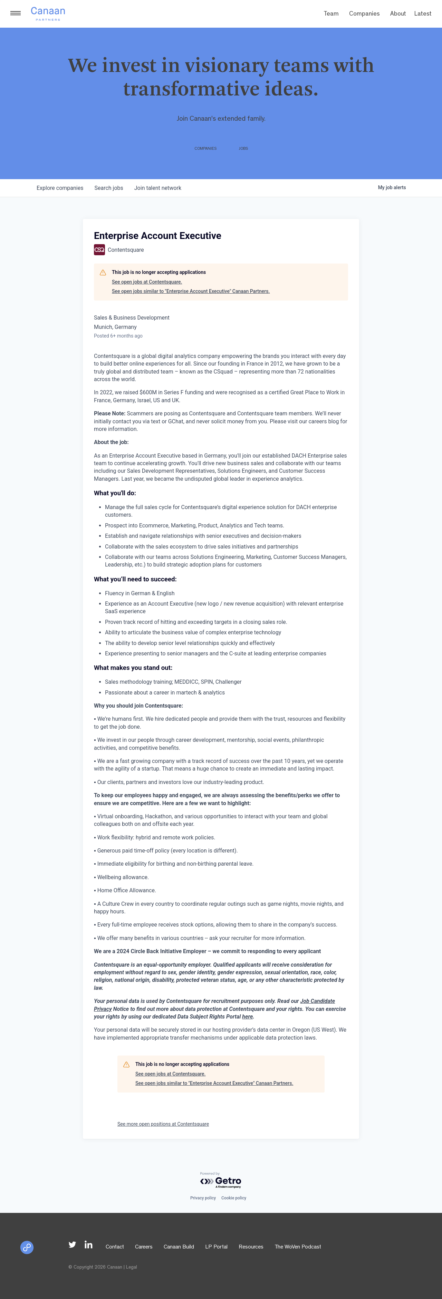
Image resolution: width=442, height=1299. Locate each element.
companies (60, 188)
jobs (108, 188)
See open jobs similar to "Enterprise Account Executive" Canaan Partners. (191, 291)
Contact (115, 1247)
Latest (423, 14)
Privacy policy (203, 1198)
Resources (251, 1247)
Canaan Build (179, 1247)
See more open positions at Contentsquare (163, 1124)
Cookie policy (233, 1198)
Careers (144, 1247)
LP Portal (216, 1247)
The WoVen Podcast (298, 1247)
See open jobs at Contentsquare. (147, 282)
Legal (131, 1267)
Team (331, 14)
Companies (364, 14)
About (398, 14)
